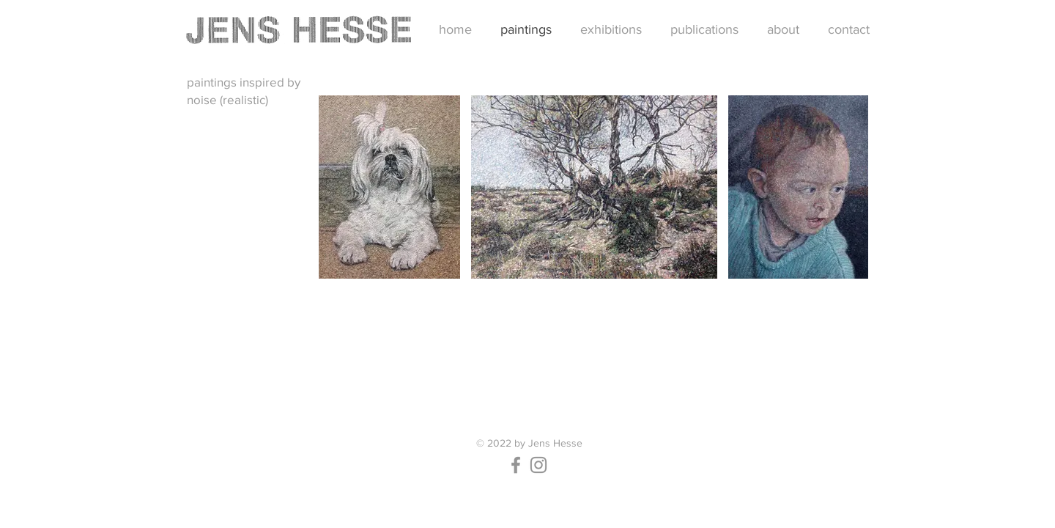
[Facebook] (516, 465)
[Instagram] (538, 465)
